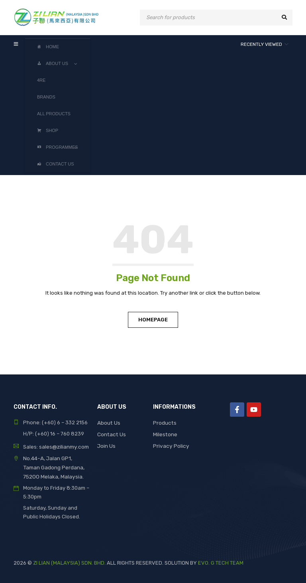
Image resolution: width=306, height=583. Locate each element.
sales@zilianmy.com (63, 446)
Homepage (153, 320)
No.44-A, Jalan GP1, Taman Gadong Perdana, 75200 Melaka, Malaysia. (56, 466)
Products (164, 422)
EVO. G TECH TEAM (220, 561)
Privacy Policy (170, 445)
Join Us (106, 445)
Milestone (165, 434)
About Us (108, 422)
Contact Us (111, 434)
